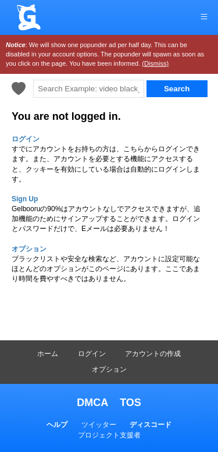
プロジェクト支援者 (109, 435)
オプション (109, 369)
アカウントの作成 (153, 354)
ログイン (92, 354)
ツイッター (98, 425)
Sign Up (25, 199)
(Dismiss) (155, 63)
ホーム (47, 354)
